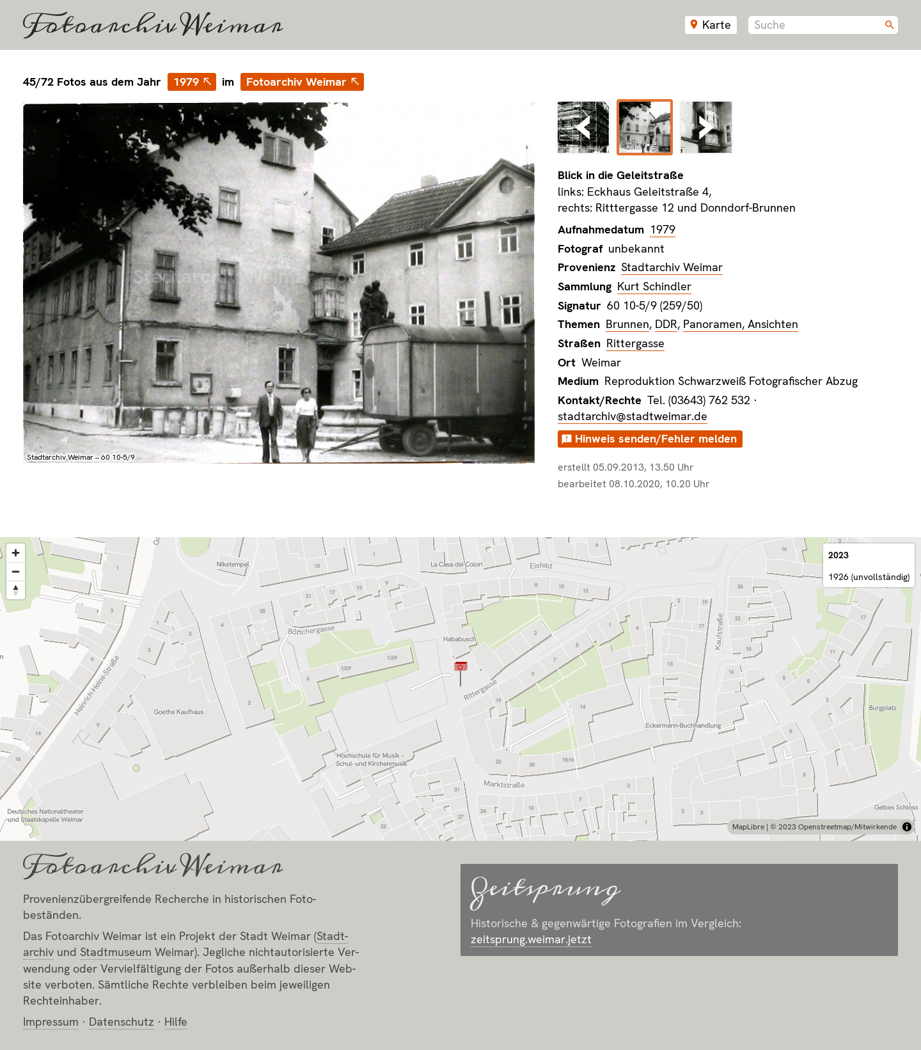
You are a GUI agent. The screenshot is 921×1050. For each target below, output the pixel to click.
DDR (666, 324)
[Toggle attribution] (907, 827)
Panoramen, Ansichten (740, 324)
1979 (186, 81)
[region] (460, 689)
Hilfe (175, 1021)
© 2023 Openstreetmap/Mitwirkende (833, 827)
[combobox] (823, 25)
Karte (716, 24)
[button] (461, 674)
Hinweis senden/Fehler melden (656, 438)
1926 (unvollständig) (868, 577)
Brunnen (627, 324)
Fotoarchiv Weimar (153, 25)
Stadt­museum (116, 951)
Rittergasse (635, 343)
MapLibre (748, 827)
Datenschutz (121, 1021)
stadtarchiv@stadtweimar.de (632, 416)
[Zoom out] (15, 571)
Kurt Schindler (654, 286)
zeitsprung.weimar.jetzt (531, 939)
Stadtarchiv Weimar (672, 267)
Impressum (51, 1021)
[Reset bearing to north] (15, 590)
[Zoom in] (15, 553)
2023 (838, 555)
